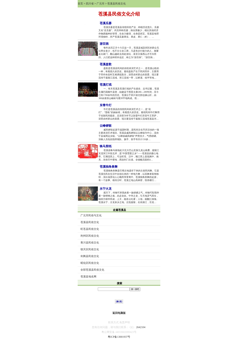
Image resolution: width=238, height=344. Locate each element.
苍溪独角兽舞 (109, 166)
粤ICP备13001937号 (119, 336)
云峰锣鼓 (106, 125)
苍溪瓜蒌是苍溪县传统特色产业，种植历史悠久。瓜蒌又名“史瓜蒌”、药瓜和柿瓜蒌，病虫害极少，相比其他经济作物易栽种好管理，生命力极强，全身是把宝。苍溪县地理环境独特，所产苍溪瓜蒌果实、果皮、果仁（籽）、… (129, 32)
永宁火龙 (106, 188)
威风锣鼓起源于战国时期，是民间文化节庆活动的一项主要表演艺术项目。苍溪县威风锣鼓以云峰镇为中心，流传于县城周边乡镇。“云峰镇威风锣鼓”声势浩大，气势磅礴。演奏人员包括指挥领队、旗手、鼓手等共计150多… (129, 135)
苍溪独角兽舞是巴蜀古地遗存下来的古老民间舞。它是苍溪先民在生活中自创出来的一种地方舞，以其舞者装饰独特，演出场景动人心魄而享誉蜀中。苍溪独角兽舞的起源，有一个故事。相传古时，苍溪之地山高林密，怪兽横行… (129, 175)
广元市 (100, 3)
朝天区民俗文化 (89, 249)
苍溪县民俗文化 (116, 3)
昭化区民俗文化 (89, 263)
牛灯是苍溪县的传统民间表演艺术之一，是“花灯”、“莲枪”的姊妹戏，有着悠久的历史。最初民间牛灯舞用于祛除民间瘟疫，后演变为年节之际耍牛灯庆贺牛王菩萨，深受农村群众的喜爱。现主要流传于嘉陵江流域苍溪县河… (129, 114)
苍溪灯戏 (106, 84)
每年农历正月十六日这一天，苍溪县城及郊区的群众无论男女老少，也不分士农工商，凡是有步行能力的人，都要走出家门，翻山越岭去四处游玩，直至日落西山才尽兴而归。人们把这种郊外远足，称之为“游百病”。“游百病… (129, 53)
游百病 (104, 43)
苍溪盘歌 (106, 64)
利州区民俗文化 (89, 235)
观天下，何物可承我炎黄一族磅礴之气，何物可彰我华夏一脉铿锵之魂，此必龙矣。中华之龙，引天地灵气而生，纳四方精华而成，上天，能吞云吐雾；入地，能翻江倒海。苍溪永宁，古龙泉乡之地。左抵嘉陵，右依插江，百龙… (129, 197)
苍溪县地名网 (88, 276)
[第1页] (119, 301)
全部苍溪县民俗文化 (92, 269)
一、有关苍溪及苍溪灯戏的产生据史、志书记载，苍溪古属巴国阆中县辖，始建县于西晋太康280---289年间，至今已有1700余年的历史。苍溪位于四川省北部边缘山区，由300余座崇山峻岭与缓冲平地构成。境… (129, 93)
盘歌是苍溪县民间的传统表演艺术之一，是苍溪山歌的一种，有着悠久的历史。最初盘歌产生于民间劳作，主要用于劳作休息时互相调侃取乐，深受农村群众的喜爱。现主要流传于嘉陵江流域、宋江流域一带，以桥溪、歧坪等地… (129, 73)
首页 (80, 3)
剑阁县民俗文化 (89, 256)
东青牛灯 (106, 105)
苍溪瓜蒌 (106, 23)
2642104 (140, 327)
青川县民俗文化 (89, 242)
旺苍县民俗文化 (89, 229)
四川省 (90, 3)
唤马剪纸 (106, 146)
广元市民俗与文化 (91, 215)
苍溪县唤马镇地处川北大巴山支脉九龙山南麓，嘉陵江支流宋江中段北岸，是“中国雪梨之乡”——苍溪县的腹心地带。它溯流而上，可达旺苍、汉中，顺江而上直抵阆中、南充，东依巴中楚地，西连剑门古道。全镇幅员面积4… (129, 155)
